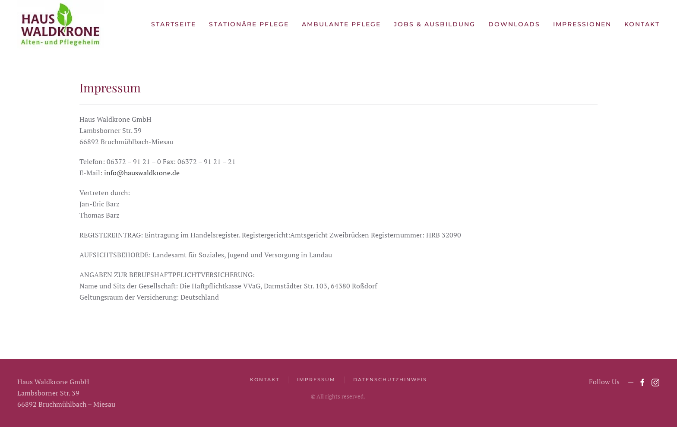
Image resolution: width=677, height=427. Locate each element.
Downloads (514, 24)
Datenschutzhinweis (390, 379)
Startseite (173, 24)
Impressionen (582, 24)
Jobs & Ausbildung (434, 24)
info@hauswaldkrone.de (142, 172)
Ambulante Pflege (341, 24)
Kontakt (642, 24)
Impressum (316, 379)
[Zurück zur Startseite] (60, 24)
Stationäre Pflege (249, 24)
